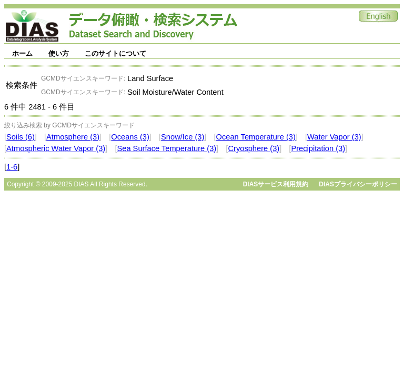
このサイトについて (115, 53)
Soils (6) (20, 137)
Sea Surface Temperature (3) (166, 148)
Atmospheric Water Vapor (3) (55, 148)
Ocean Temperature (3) (256, 137)
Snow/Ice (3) (182, 137)
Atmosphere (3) (72, 137)
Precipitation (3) (318, 148)
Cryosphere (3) (253, 148)
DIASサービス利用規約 (276, 184)
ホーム (22, 53)
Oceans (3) (130, 137)
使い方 (58, 53)
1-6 (11, 167)
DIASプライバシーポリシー (358, 184)
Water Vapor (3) (334, 137)
